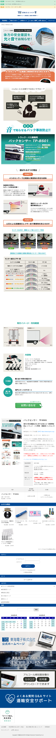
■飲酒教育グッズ (6, 589)
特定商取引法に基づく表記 (16, 727)
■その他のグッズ (6, 596)
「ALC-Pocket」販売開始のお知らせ (13, 4)
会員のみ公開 (31, 496)
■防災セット (4, 599)
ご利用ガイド (23, 20)
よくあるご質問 (32, 20)
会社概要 (3, 727)
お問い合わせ (42, 20)
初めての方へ (14, 20)
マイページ (51, 20)
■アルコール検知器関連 (7, 586)
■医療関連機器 (5, 602)
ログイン (43, 497)
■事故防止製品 (9, 24)
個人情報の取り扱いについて (34, 727)
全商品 (2, 24)
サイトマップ (5, 730)
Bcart (42, 735)
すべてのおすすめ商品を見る (47, 549)
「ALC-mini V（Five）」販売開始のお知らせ (15, 1)
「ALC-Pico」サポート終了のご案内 (13, 7)
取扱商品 (4, 20)
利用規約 (47, 727)
